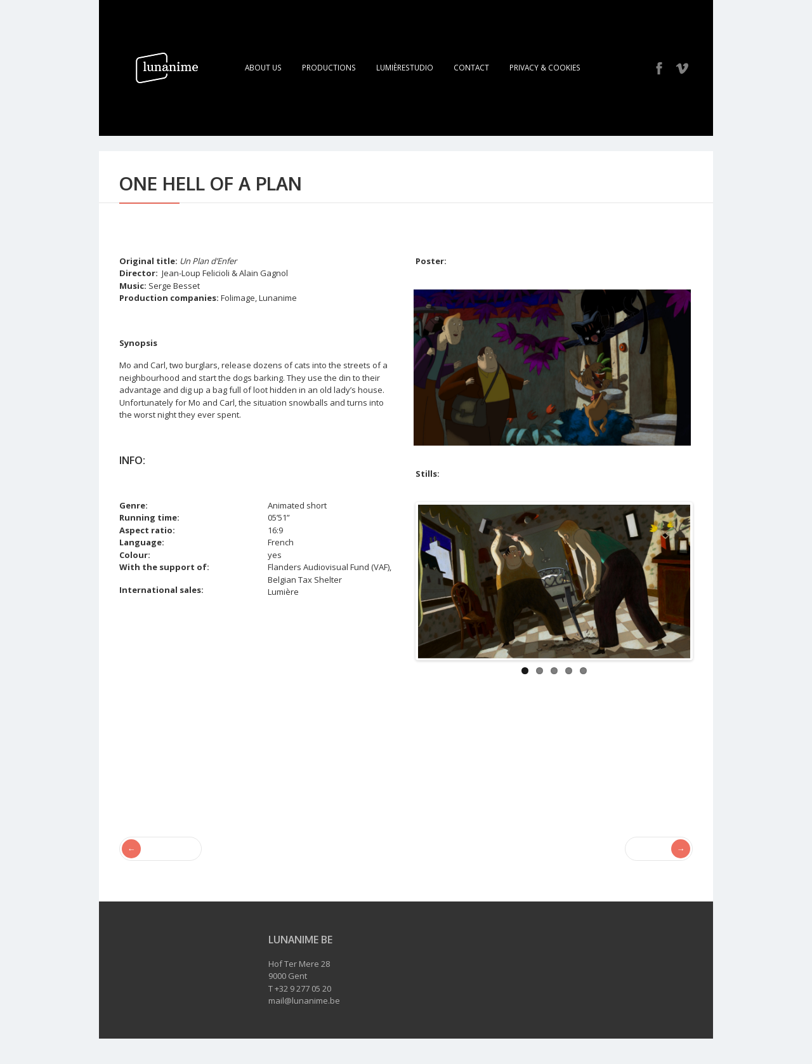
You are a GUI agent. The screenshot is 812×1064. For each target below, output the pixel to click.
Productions (329, 67)
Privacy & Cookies (544, 67)
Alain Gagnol (144, 811)
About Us (263, 67)
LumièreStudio (404, 67)
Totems (664, 848)
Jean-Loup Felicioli (213, 811)
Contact (471, 67)
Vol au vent (155, 848)
